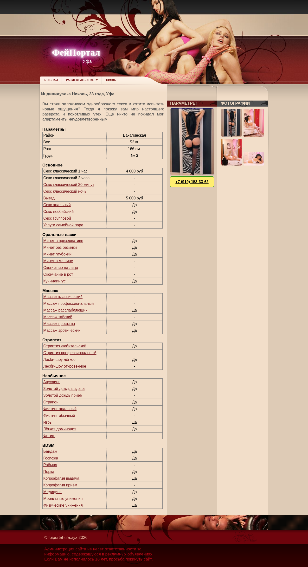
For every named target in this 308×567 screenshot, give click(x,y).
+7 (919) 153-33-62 (191, 182)
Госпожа (50, 458)
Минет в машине (58, 261)
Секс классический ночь (64, 191)
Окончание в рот (58, 274)
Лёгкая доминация (59, 429)
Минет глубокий (57, 254)
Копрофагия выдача (61, 478)
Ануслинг (51, 382)
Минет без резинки (60, 247)
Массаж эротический (61, 330)
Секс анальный (57, 205)
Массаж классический (63, 297)
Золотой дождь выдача (64, 389)
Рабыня (50, 465)
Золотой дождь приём (63, 395)
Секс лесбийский (58, 212)
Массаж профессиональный (68, 303)
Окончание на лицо (60, 268)
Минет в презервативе (63, 241)
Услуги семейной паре (63, 225)
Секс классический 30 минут (68, 185)
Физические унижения (63, 505)
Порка (48, 472)
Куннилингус (54, 281)
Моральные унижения (63, 499)
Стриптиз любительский (64, 346)
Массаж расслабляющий (65, 310)
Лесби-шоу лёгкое (59, 359)
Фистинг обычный (59, 416)
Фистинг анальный (60, 409)
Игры (47, 422)
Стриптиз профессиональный (69, 353)
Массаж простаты (59, 324)
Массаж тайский (57, 317)
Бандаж (50, 451)
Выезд (49, 198)
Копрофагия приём (60, 485)
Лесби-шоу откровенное (64, 366)
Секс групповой (57, 218)
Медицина (52, 492)
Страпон (50, 402)
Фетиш (49, 436)
